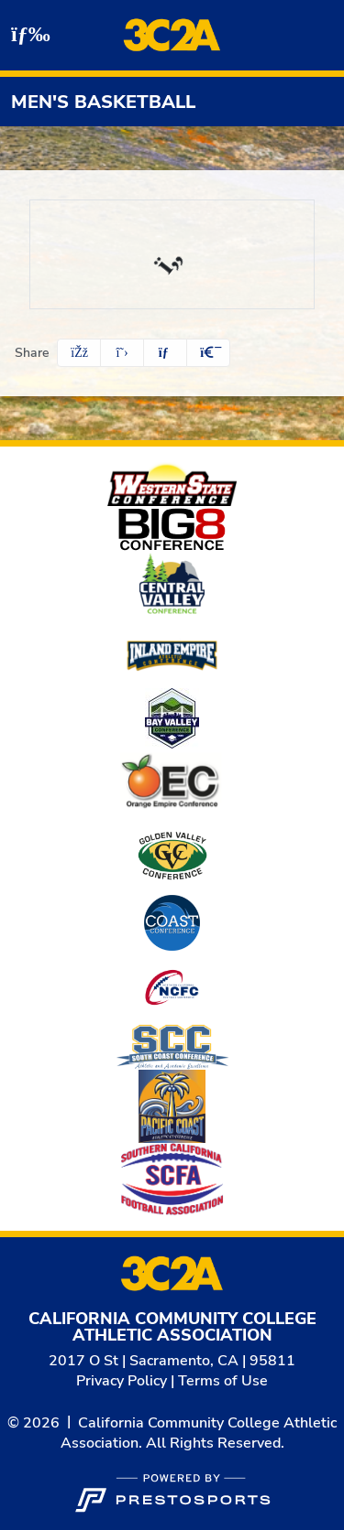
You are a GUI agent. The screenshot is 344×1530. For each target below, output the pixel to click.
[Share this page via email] (165, 353)
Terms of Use (223, 1381)
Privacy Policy (121, 1381)
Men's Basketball (103, 102)
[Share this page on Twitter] (122, 353)
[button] (208, 353)
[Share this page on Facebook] (79, 353)
